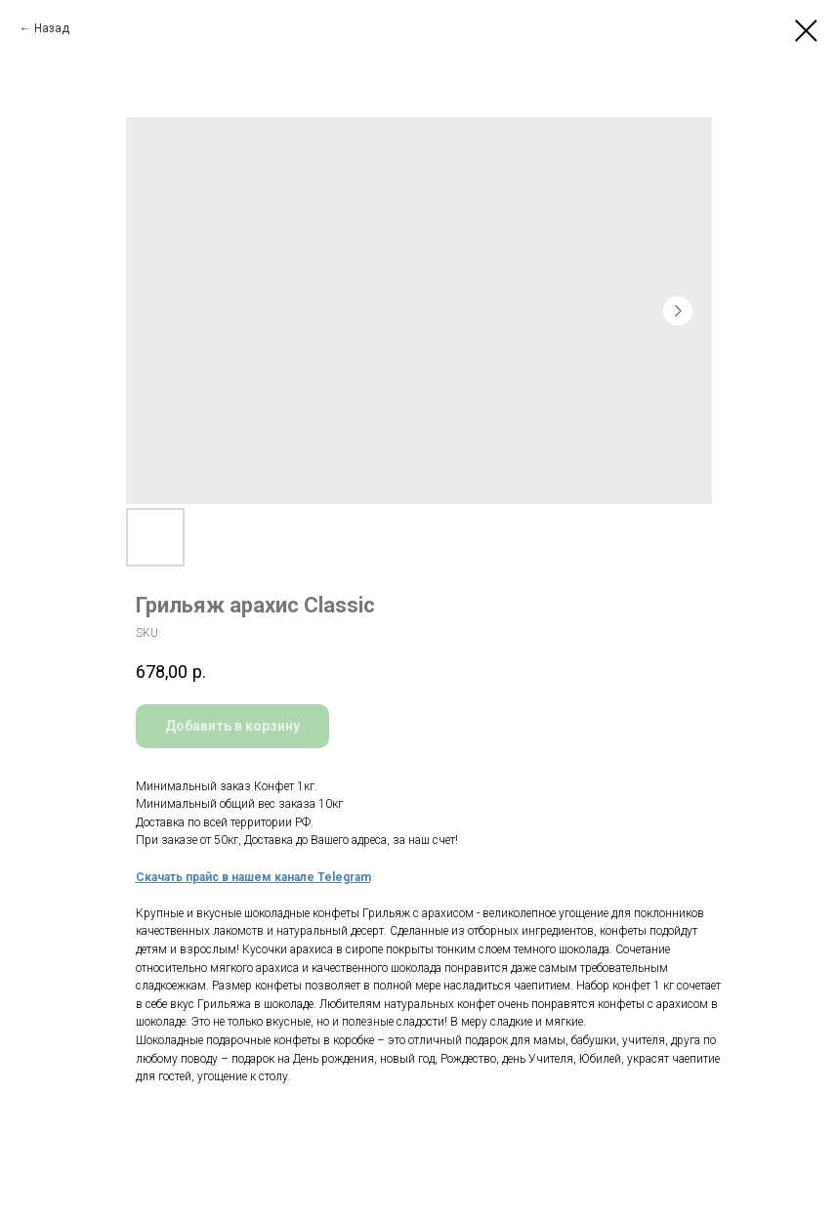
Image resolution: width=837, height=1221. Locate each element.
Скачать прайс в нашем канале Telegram (253, 877)
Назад (51, 28)
